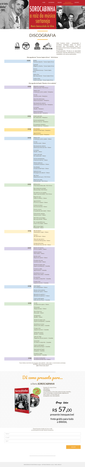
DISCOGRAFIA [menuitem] (68, 2)
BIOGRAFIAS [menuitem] (51, 2)
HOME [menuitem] (43, 2)
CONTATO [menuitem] (76, 2)
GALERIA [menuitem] (60, 2)
